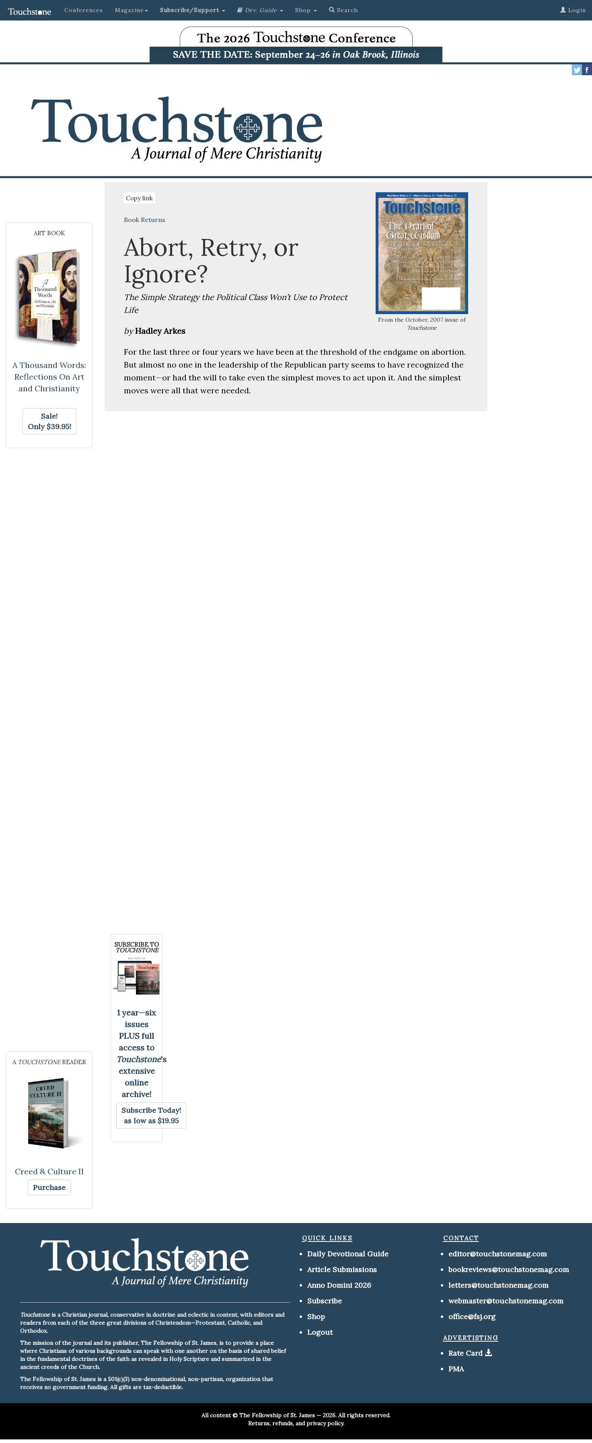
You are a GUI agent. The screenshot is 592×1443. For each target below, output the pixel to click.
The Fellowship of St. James (277, 1415)
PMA (456, 1368)
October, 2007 (424, 319)
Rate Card (465, 1353)
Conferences (83, 10)
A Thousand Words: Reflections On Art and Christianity (49, 376)
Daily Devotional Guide (347, 1253)
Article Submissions (342, 1269)
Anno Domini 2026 (339, 1285)
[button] (192, 10)
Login (573, 10)
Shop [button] (306, 10)
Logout (320, 1332)
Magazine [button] (131, 10)
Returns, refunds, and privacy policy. (296, 1423)
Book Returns (144, 220)
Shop (316, 1316)
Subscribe (324, 1300)
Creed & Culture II (49, 1171)
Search (343, 10)
